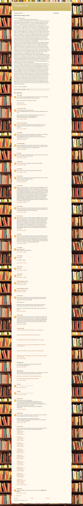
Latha (18, 234)
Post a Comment (18, 495)
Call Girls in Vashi (20, 464)
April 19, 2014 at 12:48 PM (21, 212)
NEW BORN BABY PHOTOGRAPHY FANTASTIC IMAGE (28, 378)
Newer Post (16, 498)
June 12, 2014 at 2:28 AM (21, 387)
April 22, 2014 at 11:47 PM (21, 262)
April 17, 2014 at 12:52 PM (21, 119)
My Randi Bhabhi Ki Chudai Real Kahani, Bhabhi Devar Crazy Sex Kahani (30, 339)
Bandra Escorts (19, 467)
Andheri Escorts (20, 479)
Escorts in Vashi (19, 463)
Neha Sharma (19, 328)
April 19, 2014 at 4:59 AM (21, 164)
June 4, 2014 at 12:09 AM (21, 380)
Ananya (18, 95)
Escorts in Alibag (20, 475)
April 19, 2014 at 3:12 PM (21, 243)
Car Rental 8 (21, 490)
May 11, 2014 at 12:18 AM (21, 324)
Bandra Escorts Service (21, 468)
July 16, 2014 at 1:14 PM (21, 422)
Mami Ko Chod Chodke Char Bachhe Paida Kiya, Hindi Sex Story (28, 334)
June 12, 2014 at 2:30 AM (21, 394)
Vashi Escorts (19, 461)
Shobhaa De (21, 5)
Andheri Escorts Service (21, 480)
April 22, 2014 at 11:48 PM (21, 270)
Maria (18, 153)
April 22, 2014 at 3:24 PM (21, 252)
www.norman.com (20, 108)
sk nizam (18, 247)
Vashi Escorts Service (20, 462)
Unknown (18, 176)
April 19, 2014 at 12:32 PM (21, 202)
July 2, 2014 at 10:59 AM (21, 409)
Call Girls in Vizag (20, 434)
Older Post (47, 498)
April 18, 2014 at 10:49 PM (21, 157)
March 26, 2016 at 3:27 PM (21, 484)
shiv (17, 384)
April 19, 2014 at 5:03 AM (21, 172)
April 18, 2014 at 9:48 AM (21, 149)
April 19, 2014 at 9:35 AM (21, 181)
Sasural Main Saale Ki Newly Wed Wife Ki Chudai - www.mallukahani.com (30, 330)
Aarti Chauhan (20, 143)
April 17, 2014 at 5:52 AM (21, 104)
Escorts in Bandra (20, 469)
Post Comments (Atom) (23, 500)
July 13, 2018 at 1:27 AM (21, 493)
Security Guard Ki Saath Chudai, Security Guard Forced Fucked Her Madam (30, 350)
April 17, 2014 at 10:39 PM (21, 128)
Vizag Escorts (19, 430)
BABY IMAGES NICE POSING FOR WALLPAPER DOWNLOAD (29, 376)
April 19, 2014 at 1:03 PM (21, 230)
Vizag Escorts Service (21, 431)
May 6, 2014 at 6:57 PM (21, 311)
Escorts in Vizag (20, 439)
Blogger (18, 488)
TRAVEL (18, 255)
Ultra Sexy (19, 426)
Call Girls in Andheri (20, 483)
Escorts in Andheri (20, 481)
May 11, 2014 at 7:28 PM (21, 358)
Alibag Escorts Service (21, 474)
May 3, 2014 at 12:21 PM (21, 284)
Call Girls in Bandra (20, 470)
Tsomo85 (18, 132)
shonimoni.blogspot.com (21, 281)
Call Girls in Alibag (20, 476)
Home (32, 498)
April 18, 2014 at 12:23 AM (22, 139)
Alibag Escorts (19, 473)
